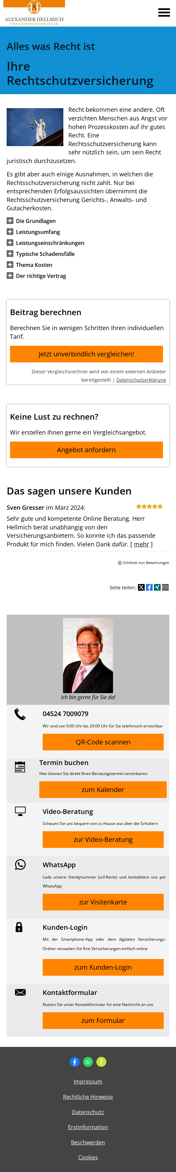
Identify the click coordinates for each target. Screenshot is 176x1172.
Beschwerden (88, 1142)
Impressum (88, 1081)
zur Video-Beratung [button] (103, 839)
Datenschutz (88, 1112)
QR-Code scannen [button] (103, 741)
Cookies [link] (88, 1157)
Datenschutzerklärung (141, 380)
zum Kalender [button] (103, 789)
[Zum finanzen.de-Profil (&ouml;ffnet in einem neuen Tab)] (101, 1062)
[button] (36, 221)
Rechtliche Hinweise (88, 1096)
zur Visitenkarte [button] (103, 901)
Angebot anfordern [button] (86, 449)
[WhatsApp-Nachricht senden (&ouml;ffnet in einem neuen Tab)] (88, 1062)
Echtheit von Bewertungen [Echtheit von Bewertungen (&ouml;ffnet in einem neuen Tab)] (146, 562)
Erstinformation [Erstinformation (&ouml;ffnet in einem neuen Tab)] (88, 1127)
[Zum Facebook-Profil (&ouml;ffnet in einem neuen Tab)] (75, 1062)
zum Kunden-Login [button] (103, 967)
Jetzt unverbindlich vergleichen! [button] (86, 353)
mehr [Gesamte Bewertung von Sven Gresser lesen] (141, 544)
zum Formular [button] (103, 1020)
